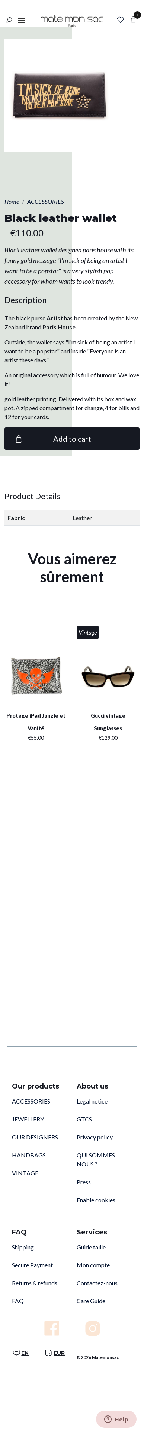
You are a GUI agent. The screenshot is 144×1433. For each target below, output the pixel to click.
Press (84, 1181)
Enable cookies (96, 1199)
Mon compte (93, 1264)
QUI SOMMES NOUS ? (96, 1159)
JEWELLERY (28, 1119)
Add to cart (52, 438)
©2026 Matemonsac (98, 1357)
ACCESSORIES (31, 1101)
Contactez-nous (97, 1282)
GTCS (84, 1119)
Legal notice (92, 1101)
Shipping (23, 1247)
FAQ (18, 1300)
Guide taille (91, 1247)
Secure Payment (32, 1264)
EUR (59, 1353)
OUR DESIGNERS (35, 1137)
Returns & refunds (34, 1282)
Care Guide (91, 1300)
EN (25, 1353)
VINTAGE (25, 1172)
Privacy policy (95, 1137)
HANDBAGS (29, 1155)
